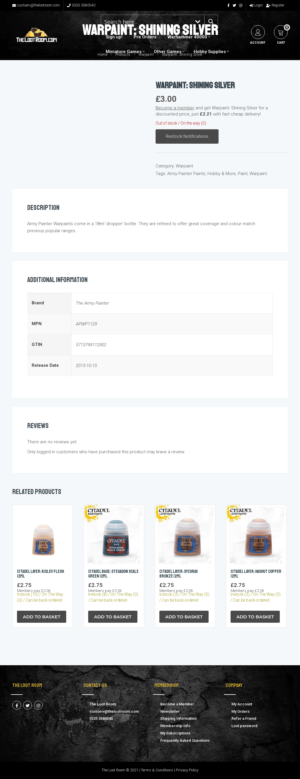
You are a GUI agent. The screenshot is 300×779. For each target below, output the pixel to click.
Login (256, 5)
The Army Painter (92, 303)
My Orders (240, 711)
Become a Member (177, 704)
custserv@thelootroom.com (36, 5)
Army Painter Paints (186, 173)
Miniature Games (124, 51)
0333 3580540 (81, 5)
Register (275, 5)
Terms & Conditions (157, 770)
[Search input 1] (146, 21)
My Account (241, 704)
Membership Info (175, 726)
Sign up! (114, 37)
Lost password (244, 726)
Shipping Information (178, 718)
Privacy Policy (187, 770)
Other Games (167, 51)
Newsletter (170, 711)
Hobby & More (221, 173)
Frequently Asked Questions (184, 740)
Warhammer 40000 (187, 37)
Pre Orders (145, 37)
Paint (243, 173)
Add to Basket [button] (41, 617)
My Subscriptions (175, 733)
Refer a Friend (243, 718)
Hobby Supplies (210, 51)
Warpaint (184, 166)
